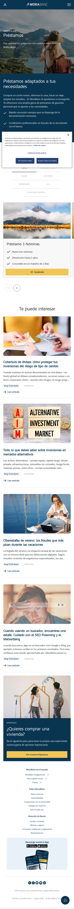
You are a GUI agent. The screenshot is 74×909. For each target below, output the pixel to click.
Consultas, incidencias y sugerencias (37, 831)
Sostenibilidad (37, 800)
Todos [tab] (24, 170)
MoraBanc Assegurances (37, 777)
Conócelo (37, 274)
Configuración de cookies (37, 153)
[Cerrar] (68, 135)
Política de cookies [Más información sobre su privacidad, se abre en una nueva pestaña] (39, 145)
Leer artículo (11, 394)
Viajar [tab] (24, 178)
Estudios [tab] (48, 178)
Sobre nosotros (37, 796)
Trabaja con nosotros (37, 808)
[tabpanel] (37, 249)
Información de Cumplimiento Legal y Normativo (37, 893)
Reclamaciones (37, 835)
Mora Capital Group (37, 781)
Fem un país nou (37, 812)
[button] (16, 290)
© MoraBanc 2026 (54, 900)
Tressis (37, 785)
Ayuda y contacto (37, 823)
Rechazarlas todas (25, 161)
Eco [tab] (48, 186)
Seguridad (38, 900)
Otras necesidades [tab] (36, 194)
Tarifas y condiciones (22, 900)
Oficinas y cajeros (37, 827)
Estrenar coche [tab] (48, 170)
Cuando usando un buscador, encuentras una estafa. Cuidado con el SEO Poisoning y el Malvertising (34, 637)
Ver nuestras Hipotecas (37, 756)
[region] (37, 150)
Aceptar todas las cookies (47, 161)
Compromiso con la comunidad (37, 804)
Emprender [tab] (24, 186)
